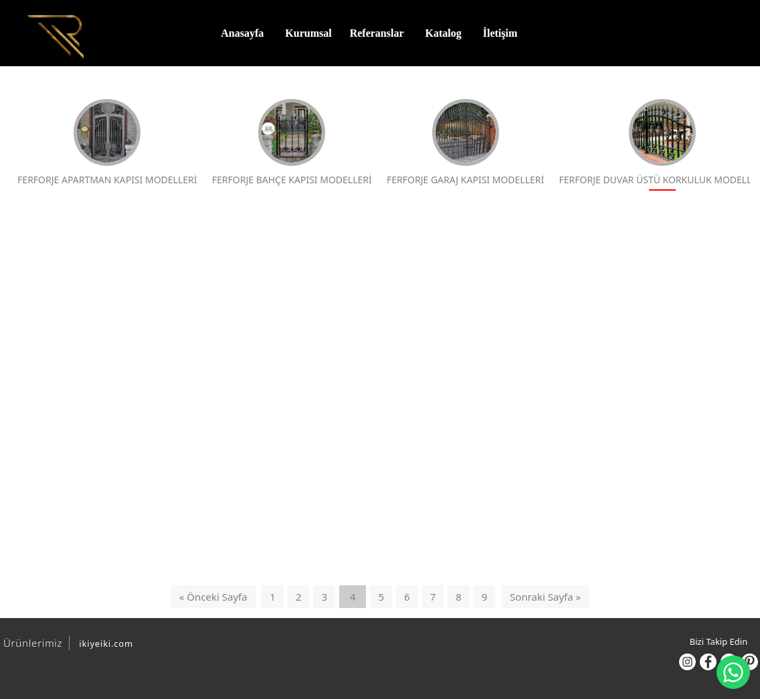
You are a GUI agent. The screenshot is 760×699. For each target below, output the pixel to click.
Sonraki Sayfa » (545, 597)
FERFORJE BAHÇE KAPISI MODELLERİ (289, 143)
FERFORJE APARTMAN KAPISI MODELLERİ (106, 143)
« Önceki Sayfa (213, 597)
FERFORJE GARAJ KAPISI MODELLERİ (462, 143)
